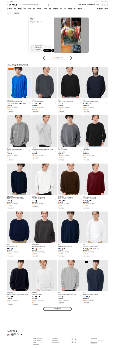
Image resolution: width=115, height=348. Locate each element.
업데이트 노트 (36, 344)
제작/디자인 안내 (55, 342)
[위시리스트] (102, 5)
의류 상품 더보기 (57, 309)
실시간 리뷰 (9, 13)
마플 (8, 1)
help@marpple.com (93, 342)
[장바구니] (104, 5)
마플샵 (11, 1)
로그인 (102, 1)
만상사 (16, 1)
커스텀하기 (49, 50)
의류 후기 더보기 (57, 58)
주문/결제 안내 (55, 338)
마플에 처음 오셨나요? (37, 338)
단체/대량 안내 (55, 340)
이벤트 (34, 342)
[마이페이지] (107, 5)
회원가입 (107, 1)
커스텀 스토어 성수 (37, 340)
